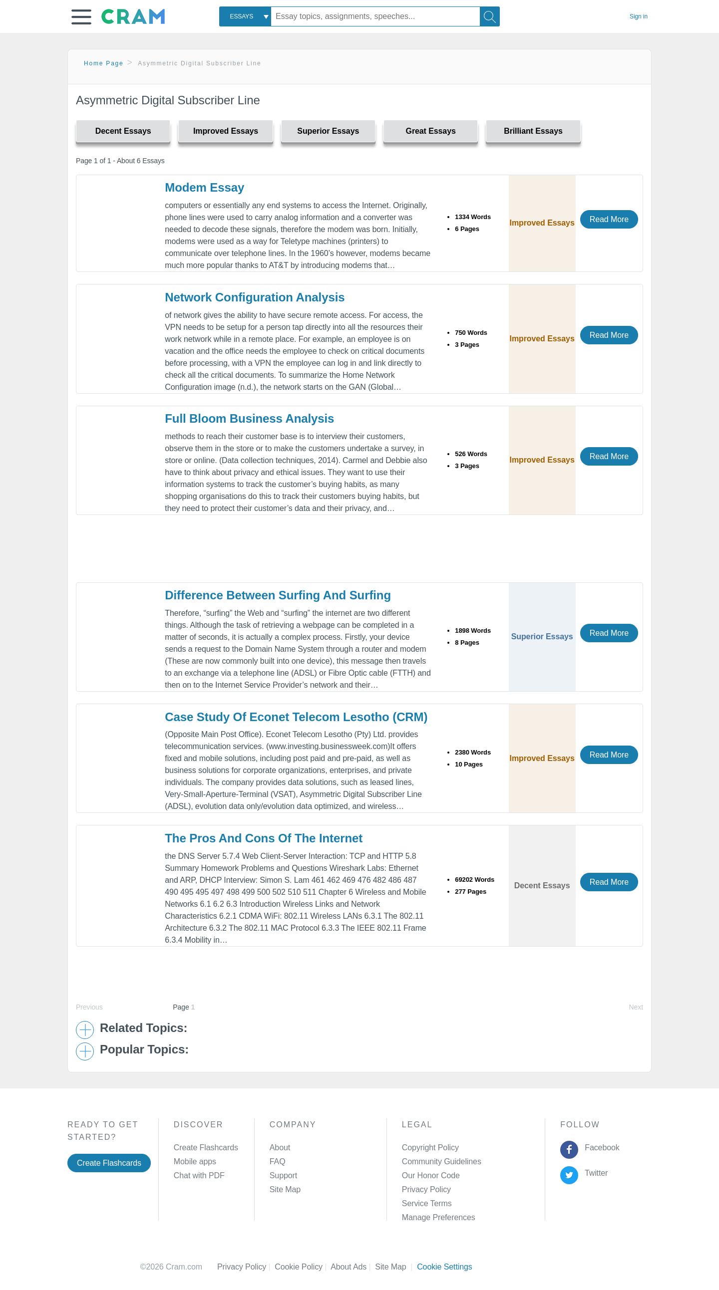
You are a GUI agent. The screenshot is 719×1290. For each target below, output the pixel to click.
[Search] (490, 16)
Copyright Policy (430, 1147)
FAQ (278, 1161)
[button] (81, 16)
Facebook (600, 1147)
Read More (609, 219)
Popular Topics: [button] (144, 1049)
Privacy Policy (426, 1189)
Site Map (285, 1189)
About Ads (353, 1267)
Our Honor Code (431, 1175)
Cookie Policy (303, 1267)
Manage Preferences (438, 1217)
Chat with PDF (199, 1175)
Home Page (104, 63)
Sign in (639, 16)
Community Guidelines (441, 1161)
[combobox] (245, 16)
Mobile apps (195, 1161)
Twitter (594, 1173)
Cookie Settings (444, 1267)
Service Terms (427, 1203)
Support (283, 1175)
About (280, 1147)
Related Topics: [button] (143, 1028)
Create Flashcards (109, 1163)
